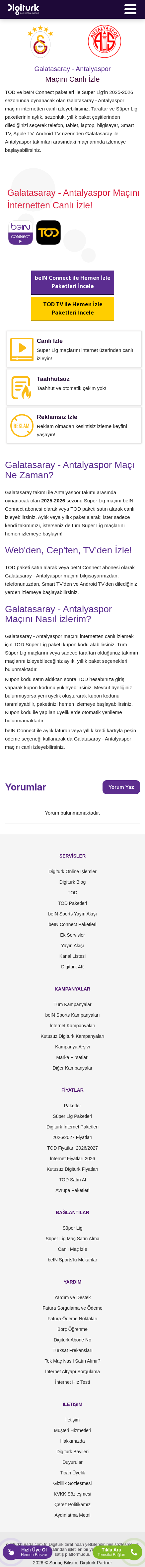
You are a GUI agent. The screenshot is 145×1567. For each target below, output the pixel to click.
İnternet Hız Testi (72, 1382)
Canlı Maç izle (72, 1249)
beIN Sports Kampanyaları (72, 1015)
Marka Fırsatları (72, 1057)
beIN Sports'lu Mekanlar (72, 1259)
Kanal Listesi (72, 956)
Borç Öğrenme (72, 1329)
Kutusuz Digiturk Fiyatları (73, 1169)
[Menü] (130, 9)
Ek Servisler (72, 935)
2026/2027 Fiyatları (73, 1137)
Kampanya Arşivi (72, 1046)
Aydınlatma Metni (73, 1515)
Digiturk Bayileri (72, 1451)
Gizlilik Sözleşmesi (72, 1483)
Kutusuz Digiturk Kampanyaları (72, 1036)
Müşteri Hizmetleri (72, 1430)
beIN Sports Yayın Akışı (72, 913)
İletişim (72, 1419)
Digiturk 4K (72, 966)
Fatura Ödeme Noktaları (72, 1318)
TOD (72, 892)
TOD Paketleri (72, 903)
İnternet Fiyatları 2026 (72, 1158)
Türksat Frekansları (72, 1350)
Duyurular (72, 1462)
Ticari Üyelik (72, 1472)
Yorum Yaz (121, 787)
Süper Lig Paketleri (72, 1116)
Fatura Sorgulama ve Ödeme (72, 1308)
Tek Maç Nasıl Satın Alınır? (72, 1361)
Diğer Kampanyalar (73, 1068)
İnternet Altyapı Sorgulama (72, 1371)
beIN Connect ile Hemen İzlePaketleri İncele (72, 282)
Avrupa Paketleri (72, 1190)
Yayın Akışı (72, 945)
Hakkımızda (72, 1441)
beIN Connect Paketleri (73, 924)
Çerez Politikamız (72, 1504)
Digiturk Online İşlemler (72, 871)
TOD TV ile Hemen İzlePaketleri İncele (72, 308)
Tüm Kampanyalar (72, 1004)
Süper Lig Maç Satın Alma (73, 1238)
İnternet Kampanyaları (73, 1025)
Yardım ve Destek (72, 1297)
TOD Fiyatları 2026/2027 (72, 1148)
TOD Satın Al (72, 1179)
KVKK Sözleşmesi (72, 1494)
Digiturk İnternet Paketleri (72, 1126)
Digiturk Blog (72, 882)
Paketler (72, 1105)
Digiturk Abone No (72, 1339)
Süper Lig (73, 1228)
